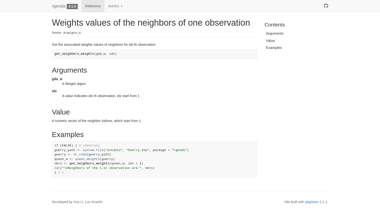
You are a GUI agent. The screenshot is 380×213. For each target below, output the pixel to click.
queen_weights (87, 159)
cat (57, 168)
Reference (93, 6)
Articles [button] (115, 6)
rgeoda (58, 6)
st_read (80, 154)
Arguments (275, 33)
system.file (93, 150)
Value (270, 40)
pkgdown (312, 202)
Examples (274, 48)
